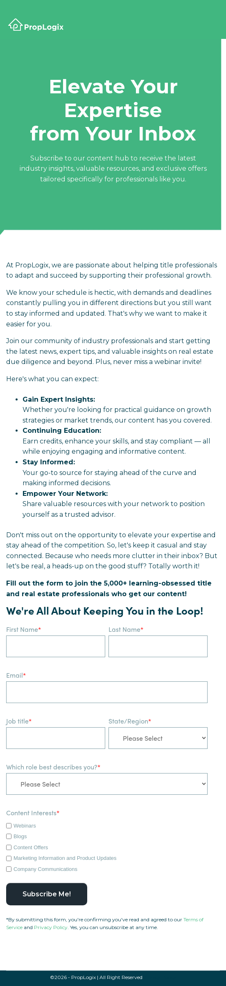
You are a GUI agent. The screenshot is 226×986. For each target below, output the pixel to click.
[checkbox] (107, 846)
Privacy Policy (51, 927)
